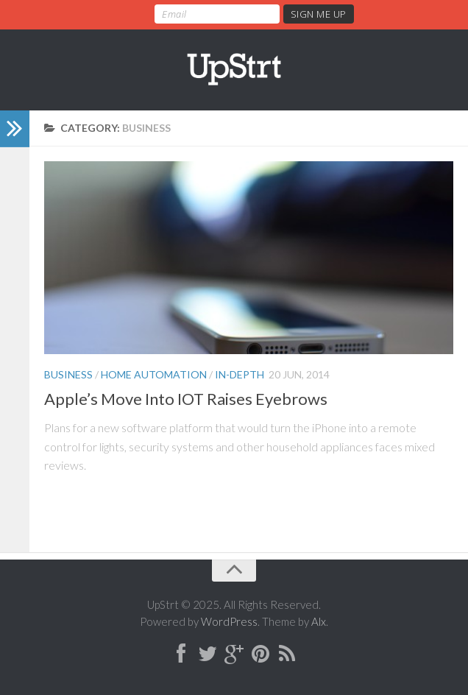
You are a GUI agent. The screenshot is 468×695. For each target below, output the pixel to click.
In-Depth (239, 374)
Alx (318, 621)
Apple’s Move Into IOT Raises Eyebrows (185, 399)
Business (68, 374)
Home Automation (154, 374)
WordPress (229, 621)
